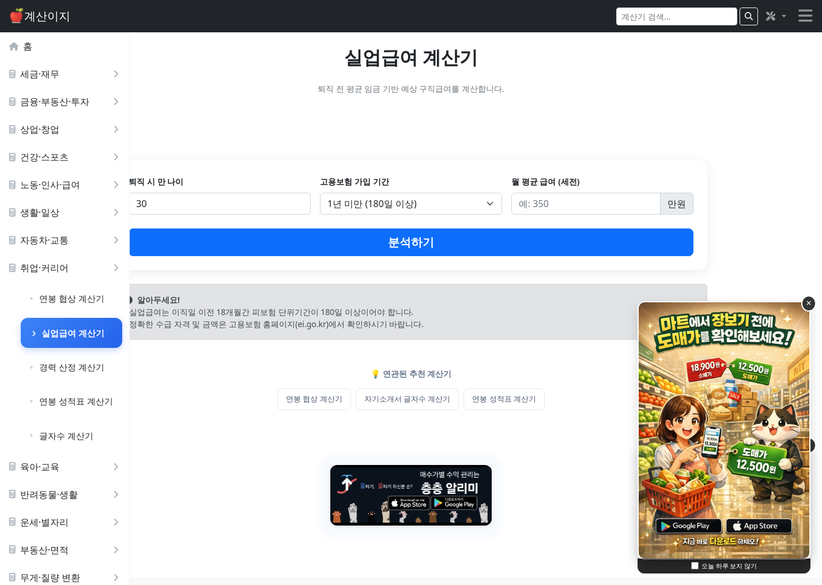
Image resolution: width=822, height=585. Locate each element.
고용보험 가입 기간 (435, 181)
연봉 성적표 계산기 (76, 401)
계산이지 (39, 16)
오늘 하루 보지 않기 (729, 565)
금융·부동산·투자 (66, 101)
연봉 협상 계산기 (71, 298)
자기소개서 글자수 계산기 (472, 398)
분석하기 (476, 242)
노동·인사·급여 (66, 184)
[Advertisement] (476, 130)
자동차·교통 (66, 240)
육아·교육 (66, 466)
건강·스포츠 (66, 157)
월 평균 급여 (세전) (594, 181)
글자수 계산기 (66, 435)
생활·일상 (66, 212)
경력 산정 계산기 (71, 367)
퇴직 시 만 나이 (269, 181)
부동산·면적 (66, 549)
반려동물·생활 (66, 494)
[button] (775, 16)
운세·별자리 (66, 522)
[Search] (676, 16)
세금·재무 (66, 74)
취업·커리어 (66, 267)
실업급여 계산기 (73, 333)
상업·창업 (66, 129)
